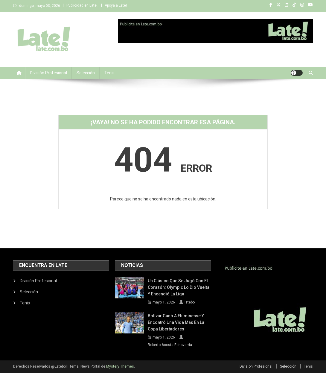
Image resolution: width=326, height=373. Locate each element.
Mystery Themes (120, 366)
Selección (86, 72)
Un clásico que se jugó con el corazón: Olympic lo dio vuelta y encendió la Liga (178, 287)
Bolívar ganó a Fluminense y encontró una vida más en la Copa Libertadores (176, 322)
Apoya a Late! (116, 5)
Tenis (109, 72)
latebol (190, 302)
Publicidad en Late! (82, 5)
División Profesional (48, 72)
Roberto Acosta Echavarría (170, 345)
